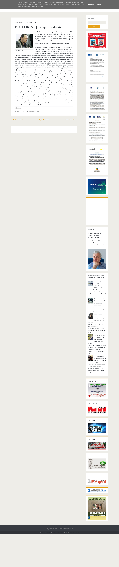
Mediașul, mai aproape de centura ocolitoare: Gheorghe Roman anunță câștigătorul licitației (100, 363)
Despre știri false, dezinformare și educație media (95, 269)
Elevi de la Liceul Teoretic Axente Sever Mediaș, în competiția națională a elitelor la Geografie (100, 348)
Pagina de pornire (44, 116)
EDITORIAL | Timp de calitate (36, 27)
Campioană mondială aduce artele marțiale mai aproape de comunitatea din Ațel (100, 379)
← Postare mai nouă (14, 116)
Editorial (18, 107)
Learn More (92, 4)
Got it (99, 4)
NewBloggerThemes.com (72, 565)
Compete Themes (50, 565)
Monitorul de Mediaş (66, 561)
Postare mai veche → (73, 116)
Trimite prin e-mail (30, 107)
